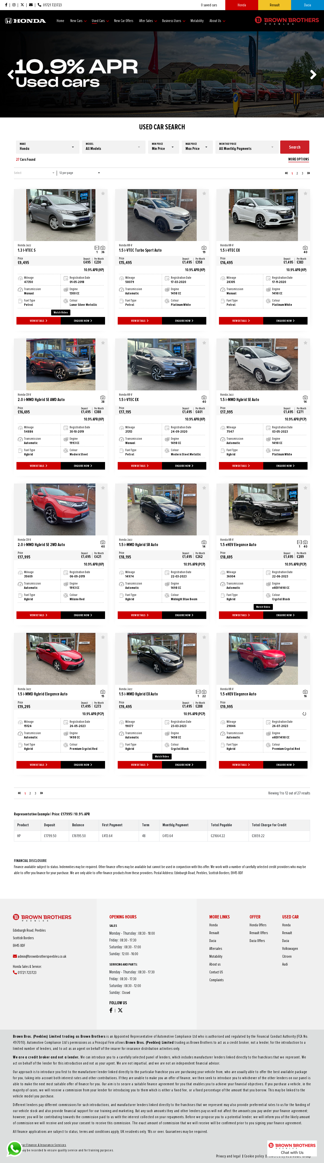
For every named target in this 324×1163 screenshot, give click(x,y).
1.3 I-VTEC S (56, 248)
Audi (266, 964)
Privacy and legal (187, 1119)
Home (60, 21)
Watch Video (61, 312)
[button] (47, 147)
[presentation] (11, 74)
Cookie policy (197, 1119)
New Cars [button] (78, 21)
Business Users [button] (174, 21)
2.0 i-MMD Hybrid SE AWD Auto (56, 397)
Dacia (307, 5)
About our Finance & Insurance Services (115, 1115)
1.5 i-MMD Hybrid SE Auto (258, 397)
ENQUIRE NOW (83, 321)
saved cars (209, 5)
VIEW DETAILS (38, 321)
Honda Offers (255, 949)
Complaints (239, 970)
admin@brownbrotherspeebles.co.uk (49, 961)
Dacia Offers (255, 955)
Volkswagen (268, 958)
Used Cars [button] (100, 21)
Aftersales (239, 958)
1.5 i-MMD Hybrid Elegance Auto (56, 692)
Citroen (266, 961)
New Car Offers (123, 21)
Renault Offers (255, 952)
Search (294, 147)
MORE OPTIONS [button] (298, 159)
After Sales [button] (148, 21)
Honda (242, 5)
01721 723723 (43, 967)
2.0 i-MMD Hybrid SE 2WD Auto (56, 542)
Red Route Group (214, 1119)
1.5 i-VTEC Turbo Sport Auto (157, 248)
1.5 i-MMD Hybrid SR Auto (157, 542)
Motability (197, 21)
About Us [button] (218, 21)
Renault (275, 5)
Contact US (239, 967)
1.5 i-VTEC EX (258, 248)
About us (239, 964)
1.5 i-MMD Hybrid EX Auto (157, 692)
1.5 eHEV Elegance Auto (258, 542)
